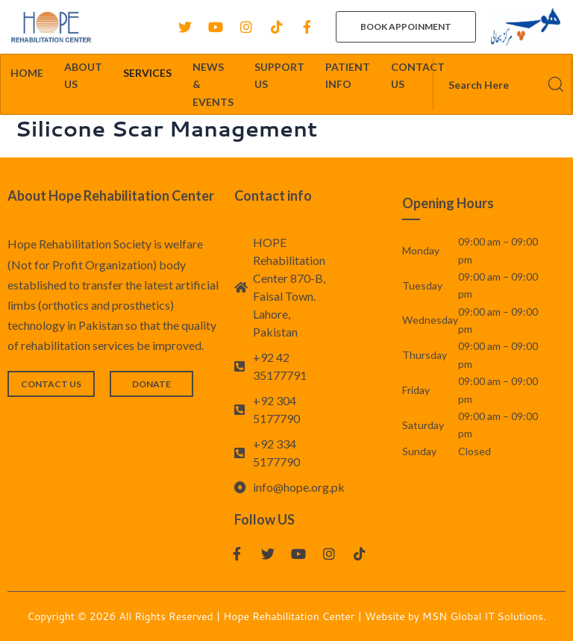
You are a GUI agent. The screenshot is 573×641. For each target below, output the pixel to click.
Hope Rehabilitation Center (290, 616)
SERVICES (147, 72)
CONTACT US (418, 75)
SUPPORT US (279, 75)
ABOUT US (83, 75)
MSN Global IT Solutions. (484, 616)
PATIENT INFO (347, 75)
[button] (406, 27)
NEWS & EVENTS (213, 84)
